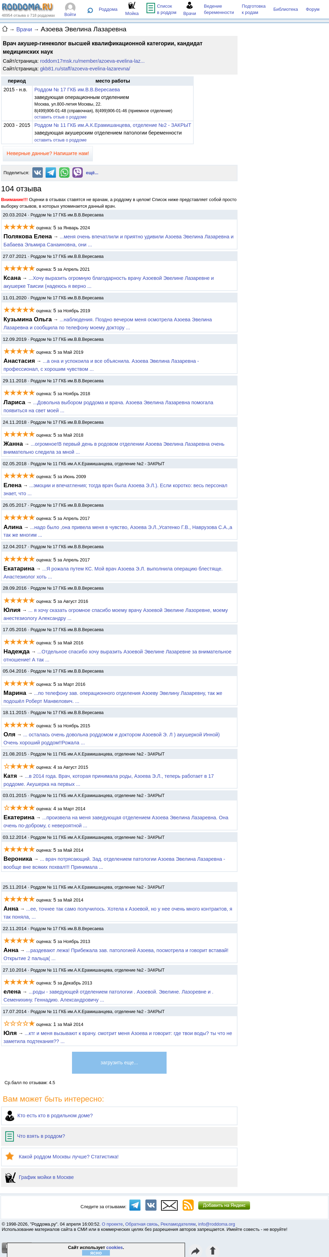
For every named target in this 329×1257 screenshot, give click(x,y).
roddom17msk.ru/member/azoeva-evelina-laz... (92, 61)
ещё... (92, 172)
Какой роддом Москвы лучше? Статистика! (62, 1156)
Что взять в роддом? (35, 1136)
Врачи (24, 29)
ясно (96, 1253)
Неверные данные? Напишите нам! (48, 153)
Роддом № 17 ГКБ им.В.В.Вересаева (77, 89)
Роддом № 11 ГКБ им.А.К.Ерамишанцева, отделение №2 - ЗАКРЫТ (112, 125)
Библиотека (285, 9)
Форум (313, 9)
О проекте (112, 1224)
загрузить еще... (119, 1062)
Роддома (108, 9)
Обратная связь (141, 1224)
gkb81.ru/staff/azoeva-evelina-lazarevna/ (85, 68)
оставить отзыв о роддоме (60, 117)
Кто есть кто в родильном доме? (49, 1115)
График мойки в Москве (39, 1177)
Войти (70, 14)
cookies (114, 1247)
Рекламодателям (178, 1224)
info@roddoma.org (216, 1224)
